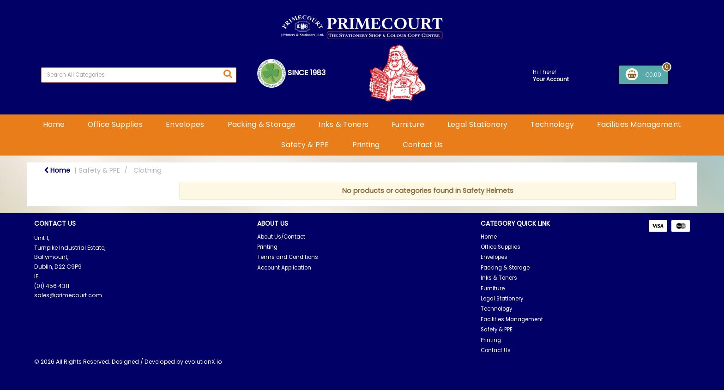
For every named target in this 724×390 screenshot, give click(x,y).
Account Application (284, 267)
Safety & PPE (305, 145)
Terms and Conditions (287, 257)
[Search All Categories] (138, 75)
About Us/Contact (281, 236)
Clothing (147, 170)
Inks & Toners (343, 124)
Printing (366, 145)
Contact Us (423, 145)
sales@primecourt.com (68, 295)
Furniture (408, 124)
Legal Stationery (477, 124)
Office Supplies (115, 124)
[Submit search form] (228, 74)
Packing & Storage (262, 124)
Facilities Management (639, 124)
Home (54, 124)
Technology (552, 124)
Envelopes (185, 124)
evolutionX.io (203, 362)
